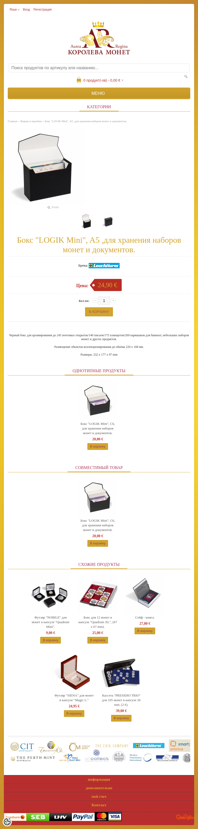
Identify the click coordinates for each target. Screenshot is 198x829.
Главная (12, 121)
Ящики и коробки (31, 121)
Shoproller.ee (185, 817)
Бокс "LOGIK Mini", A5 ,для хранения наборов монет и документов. (86, 121)
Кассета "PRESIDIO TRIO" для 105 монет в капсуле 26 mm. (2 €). (121, 700)
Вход (26, 9)
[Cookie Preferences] (7, 821)
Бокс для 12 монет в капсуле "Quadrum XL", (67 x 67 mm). (97, 622)
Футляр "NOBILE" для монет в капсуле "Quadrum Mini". (50, 622)
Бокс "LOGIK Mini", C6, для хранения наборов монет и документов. (97, 428)
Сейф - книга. (144, 617)
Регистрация (43, 9)
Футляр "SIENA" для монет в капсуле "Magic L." (74, 697)
